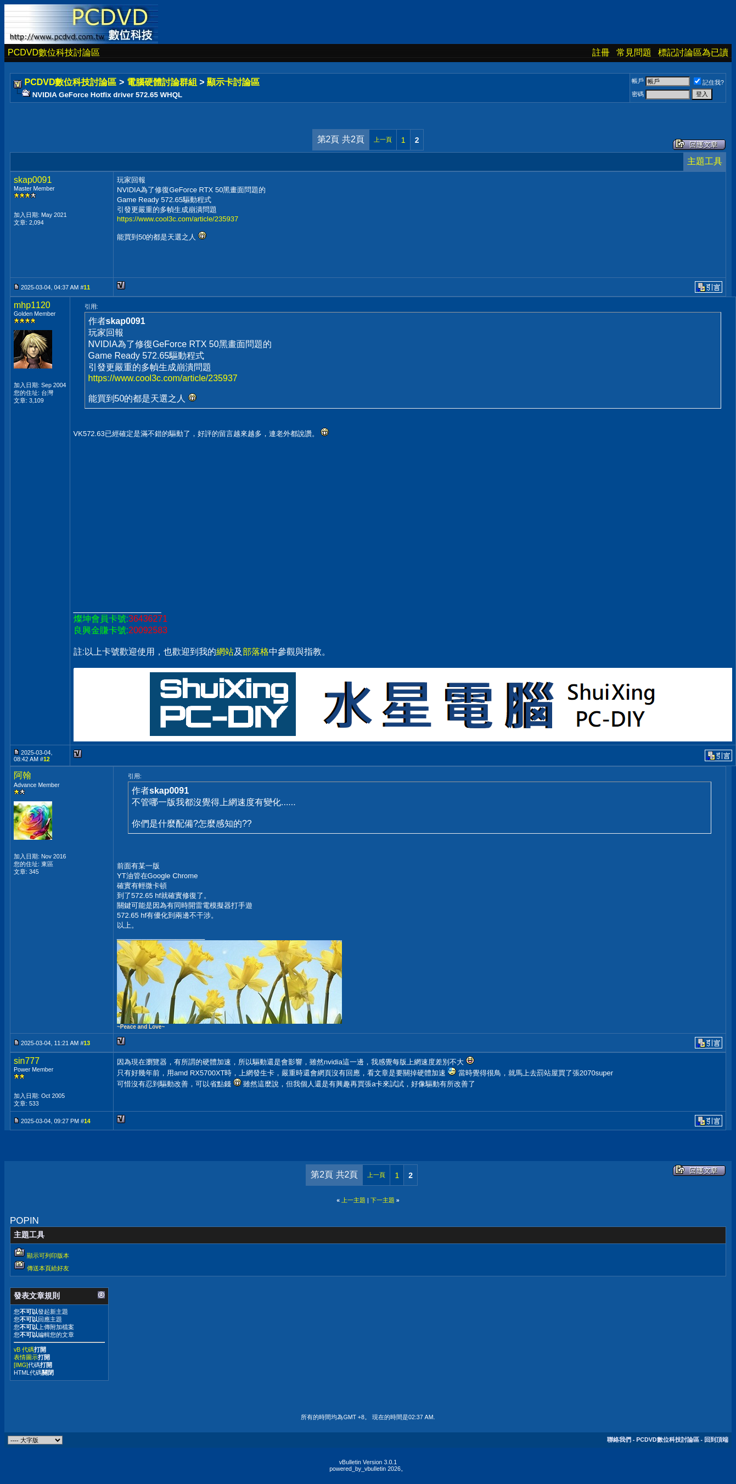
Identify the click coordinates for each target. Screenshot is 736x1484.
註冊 (601, 52)
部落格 (256, 651)
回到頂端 (716, 1439)
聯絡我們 (619, 1439)
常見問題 (633, 52)
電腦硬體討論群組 (162, 82)
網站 (225, 651)
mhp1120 (32, 305)
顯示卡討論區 (233, 82)
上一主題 (353, 1200)
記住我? (709, 82)
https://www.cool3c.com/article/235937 (177, 219)
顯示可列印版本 (48, 1255)
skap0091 (33, 180)
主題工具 (704, 161)
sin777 (27, 1060)
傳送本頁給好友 (48, 1268)
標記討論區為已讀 (693, 52)
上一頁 (383, 139)
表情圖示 (26, 1357)
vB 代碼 (24, 1349)
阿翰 (22, 775)
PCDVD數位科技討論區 (54, 52)
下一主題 (382, 1200)
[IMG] (21, 1365)
